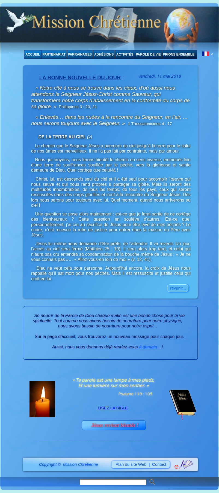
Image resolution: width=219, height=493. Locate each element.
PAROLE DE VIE (148, 54)
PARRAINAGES (80, 54)
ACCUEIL (32, 54)
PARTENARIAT (54, 54)
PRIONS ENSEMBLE (178, 54)
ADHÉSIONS (104, 54)
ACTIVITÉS (125, 54)
